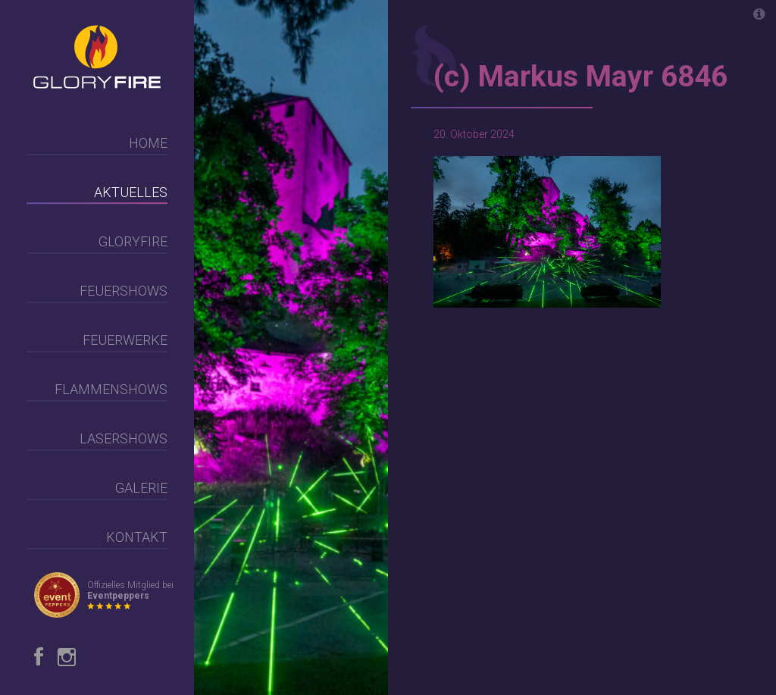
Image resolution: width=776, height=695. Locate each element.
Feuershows (123, 291)
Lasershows (123, 438)
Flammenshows (111, 389)
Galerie (141, 488)
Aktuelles (130, 192)
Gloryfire (133, 241)
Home (148, 143)
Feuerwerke (125, 340)
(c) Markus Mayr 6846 (580, 76)
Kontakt (136, 537)
